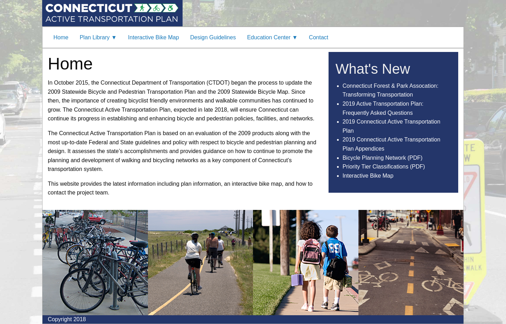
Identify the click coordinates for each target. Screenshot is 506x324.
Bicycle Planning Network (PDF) (383, 158)
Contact (318, 37)
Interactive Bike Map (153, 37)
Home (61, 37)
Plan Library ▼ (98, 37)
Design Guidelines (213, 37)
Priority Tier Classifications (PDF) (384, 167)
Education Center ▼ (272, 37)
